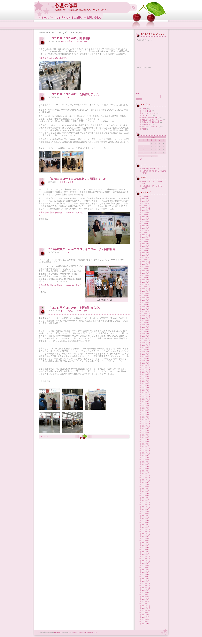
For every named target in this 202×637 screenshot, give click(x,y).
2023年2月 (145, 282)
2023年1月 (145, 284)
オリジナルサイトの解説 (68, 17)
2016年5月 (145, 464)
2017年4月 (145, 439)
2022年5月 (145, 302)
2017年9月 (145, 428)
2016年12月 (146, 448)
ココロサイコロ (80, 41)
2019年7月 (145, 379)
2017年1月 (145, 446)
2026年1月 (145, 203)
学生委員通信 (147, 124)
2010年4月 (145, 624)
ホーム (45, 17)
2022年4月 (145, 304)
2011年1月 (145, 603)
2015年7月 (145, 486)
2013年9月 (145, 536)
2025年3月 (145, 226)
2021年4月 (145, 331)
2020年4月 (145, 358)
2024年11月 (146, 235)
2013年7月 (145, 540)
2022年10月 (146, 291)
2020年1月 (145, 365)
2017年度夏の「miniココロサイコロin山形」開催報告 (81, 249)
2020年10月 (146, 345)
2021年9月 (145, 320)
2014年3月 (145, 522)
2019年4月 (145, 385)
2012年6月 (145, 570)
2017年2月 (145, 444)
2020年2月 (145, 363)
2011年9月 (145, 590)
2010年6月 (145, 619)
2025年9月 (145, 212)
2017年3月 (145, 442)
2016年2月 (145, 471)
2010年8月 (145, 615)
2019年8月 (145, 376)
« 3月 (140, 159)
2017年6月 (145, 435)
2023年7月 (145, 271)
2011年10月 (146, 588)
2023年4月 (145, 277)
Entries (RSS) (82, 632)
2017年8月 (145, 430)
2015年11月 (146, 477)
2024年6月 (145, 246)
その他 (144, 108)
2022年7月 (145, 298)
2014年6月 (145, 516)
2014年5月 (145, 518)
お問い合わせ (94, 17)
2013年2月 (145, 552)
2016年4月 (145, 466)
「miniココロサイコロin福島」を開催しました (77, 178)
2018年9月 (145, 401)
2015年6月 (145, 489)
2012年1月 (145, 581)
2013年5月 (145, 545)
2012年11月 (146, 558)
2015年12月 (146, 475)
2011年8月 (145, 592)
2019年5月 (145, 383)
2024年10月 (146, 237)
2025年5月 (145, 221)
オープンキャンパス (149, 113)
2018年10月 (146, 399)
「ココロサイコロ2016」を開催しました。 (75, 307)
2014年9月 (145, 509)
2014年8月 (145, 511)
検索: (138, 93)
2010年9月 (145, 612)
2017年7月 (145, 433)
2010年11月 (146, 608)
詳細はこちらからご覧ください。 (53, 58)
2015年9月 (145, 482)
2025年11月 (146, 208)
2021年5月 (145, 329)
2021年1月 (145, 338)
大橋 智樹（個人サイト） (151, 168)
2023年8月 (145, 268)
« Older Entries (43, 436)
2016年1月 (145, 473)
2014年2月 (145, 525)
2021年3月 (145, 334)
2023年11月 (146, 262)
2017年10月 (146, 426)
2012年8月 (145, 565)
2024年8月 (145, 241)
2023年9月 (145, 266)
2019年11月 (146, 370)
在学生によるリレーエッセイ (152, 120)
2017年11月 (146, 424)
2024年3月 (145, 253)
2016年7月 (145, 460)
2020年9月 (145, 347)
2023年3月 (145, 280)
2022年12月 (146, 286)
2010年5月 (145, 621)
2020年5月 (145, 356)
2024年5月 (145, 248)
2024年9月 (145, 239)
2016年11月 (146, 451)
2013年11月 (146, 531)
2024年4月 (145, 250)
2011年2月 (145, 601)
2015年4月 (145, 493)
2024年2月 (145, 255)
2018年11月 (146, 397)
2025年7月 (145, 217)
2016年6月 (145, 462)
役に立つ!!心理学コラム (150, 126)
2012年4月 (145, 574)
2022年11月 (146, 289)
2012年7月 (145, 567)
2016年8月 (145, 457)
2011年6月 (145, 597)
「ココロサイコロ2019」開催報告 (69, 38)
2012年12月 (146, 556)
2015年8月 (145, 484)
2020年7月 (145, 352)
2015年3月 (145, 495)
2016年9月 (145, 455)
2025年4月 (145, 223)
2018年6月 (145, 408)
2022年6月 (145, 300)
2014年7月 (145, 513)
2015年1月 (145, 500)
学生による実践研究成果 (150, 122)
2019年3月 (145, 388)
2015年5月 (145, 491)
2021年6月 (145, 327)
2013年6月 (145, 543)
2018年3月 (145, 415)
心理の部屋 (66, 5)
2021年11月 (146, 316)
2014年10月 (146, 507)
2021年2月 (145, 336)
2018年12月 (146, 394)
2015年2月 (145, 498)
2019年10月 (146, 372)
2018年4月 (145, 412)
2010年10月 (146, 610)
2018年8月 (145, 403)
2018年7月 (145, 406)
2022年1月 (145, 311)
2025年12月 (146, 205)
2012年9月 (145, 563)
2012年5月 (145, 572)
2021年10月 (146, 318)
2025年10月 (146, 210)
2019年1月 (145, 392)
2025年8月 (145, 214)
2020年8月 (145, 349)
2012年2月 (145, 579)
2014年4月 (145, 520)
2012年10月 (146, 561)
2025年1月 (145, 230)
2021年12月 (146, 313)
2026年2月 (145, 201)
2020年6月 (145, 354)
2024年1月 (145, 257)
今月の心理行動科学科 (150, 117)
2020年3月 (145, 361)
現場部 (144, 129)
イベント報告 (66, 41)
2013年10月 (146, 534)
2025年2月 (145, 228)
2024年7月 (145, 244)
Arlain (75, 632)
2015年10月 (146, 480)
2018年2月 (145, 417)
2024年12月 (146, 232)
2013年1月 (145, 554)
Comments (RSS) (92, 632)
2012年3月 (145, 576)
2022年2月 (145, 309)
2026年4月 (145, 196)
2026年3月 (145, 199)
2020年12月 (146, 340)
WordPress (57, 632)
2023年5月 (145, 275)
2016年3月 (145, 468)
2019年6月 (145, 381)
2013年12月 (146, 529)
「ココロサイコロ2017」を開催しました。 (75, 94)
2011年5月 (145, 599)
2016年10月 (146, 453)
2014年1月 (145, 527)
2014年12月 (146, 502)
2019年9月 (145, 374)
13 (143, 150)
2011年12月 (146, 583)
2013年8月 (145, 538)
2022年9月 (145, 293)
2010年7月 (145, 617)
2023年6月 (145, 273)
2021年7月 (145, 325)
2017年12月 (146, 421)
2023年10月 (146, 264)
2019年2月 (145, 390)
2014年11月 (146, 504)
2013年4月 (145, 547)
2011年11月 (146, 585)
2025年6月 (145, 219)
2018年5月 (145, 410)
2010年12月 (146, 606)
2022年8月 (145, 295)
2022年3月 (145, 307)
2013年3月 (145, 549)
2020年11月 (146, 343)
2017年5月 (145, 437)
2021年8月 (145, 322)
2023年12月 (146, 259)
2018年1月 (145, 419)
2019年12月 (146, 367)
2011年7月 (145, 594)
